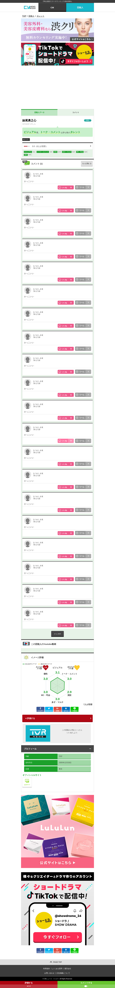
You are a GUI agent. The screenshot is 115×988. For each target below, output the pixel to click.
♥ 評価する (30, 718)
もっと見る (85, 163)
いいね (68, 187)
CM (52, 7)
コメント (75, 112)
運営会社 (67, 969)
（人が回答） (36, 146)
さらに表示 (57, 634)
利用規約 (46, 969)
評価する (29, 985)
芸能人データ (39, 112)
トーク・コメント (50, 132)
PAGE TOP (57, 962)
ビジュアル (30, 132)
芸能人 (80, 7)
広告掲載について (63, 973)
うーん (85, 187)
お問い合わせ (49, 973)
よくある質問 (57, 969)
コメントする (86, 985)
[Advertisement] (57, 88)
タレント (75, 132)
